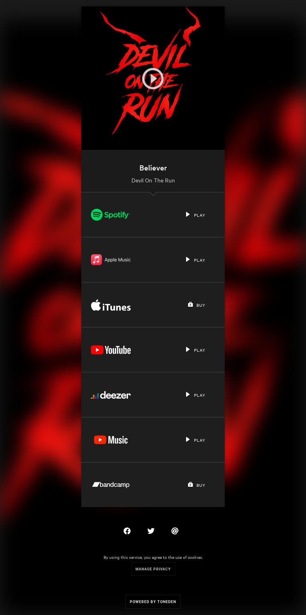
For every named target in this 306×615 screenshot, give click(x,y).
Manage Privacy (153, 569)
